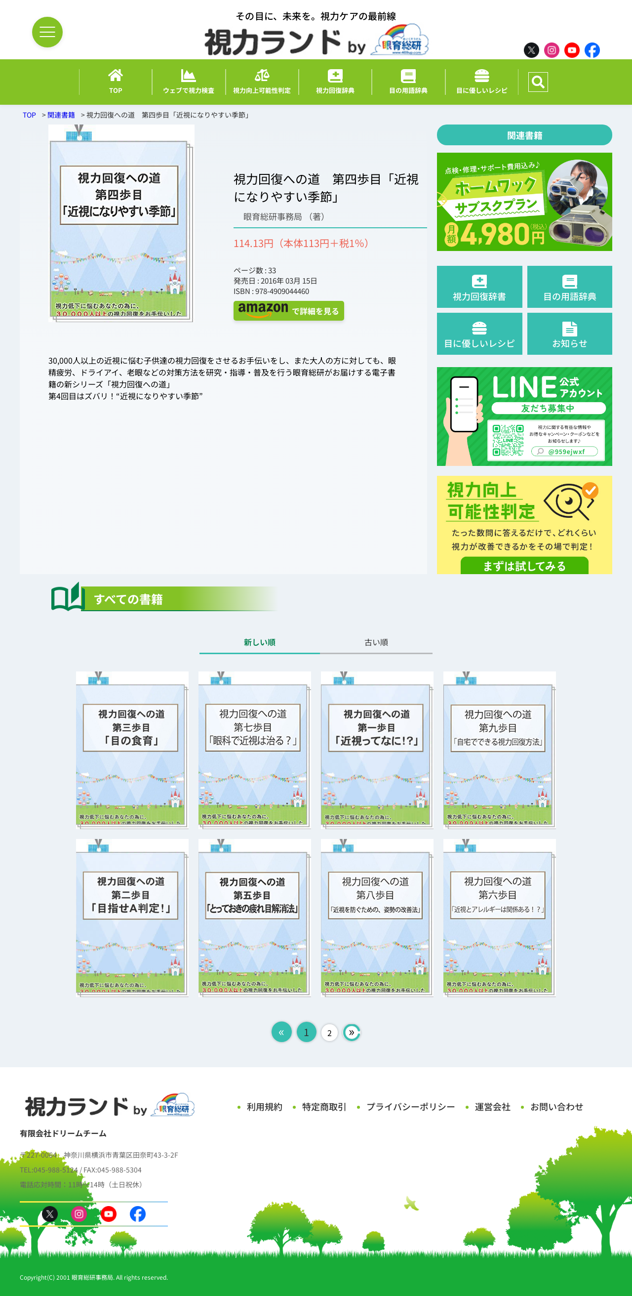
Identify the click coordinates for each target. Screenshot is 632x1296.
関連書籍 (61, 115)
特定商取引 (324, 1106)
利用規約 (264, 1106)
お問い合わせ (557, 1106)
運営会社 (493, 1106)
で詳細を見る (288, 310)
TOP (29, 115)
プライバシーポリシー (410, 1106)
